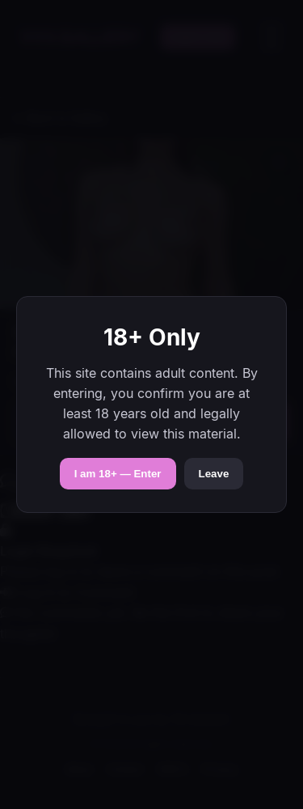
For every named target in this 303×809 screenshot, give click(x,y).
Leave (214, 474)
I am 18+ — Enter (118, 474)
